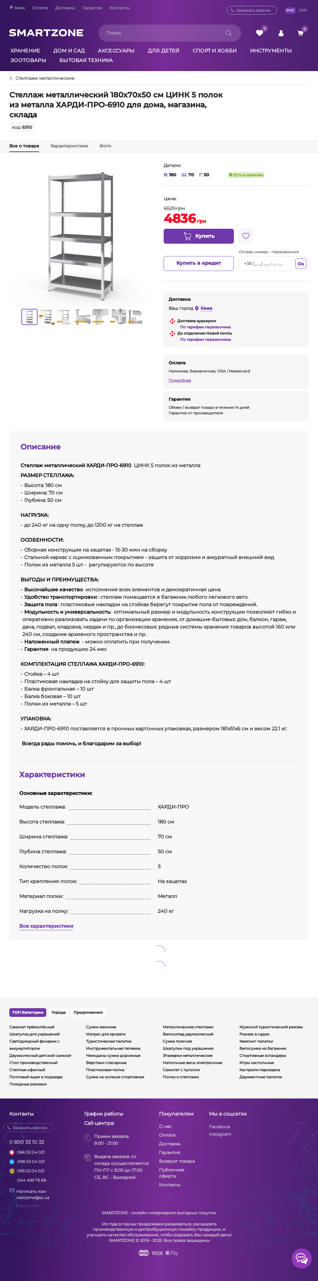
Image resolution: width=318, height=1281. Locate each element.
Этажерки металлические (187, 1055)
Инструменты (271, 51)
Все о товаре (24, 146)
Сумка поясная (177, 1041)
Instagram (220, 1134)
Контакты (119, 7)
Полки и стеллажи (181, 1077)
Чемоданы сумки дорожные (113, 1055)
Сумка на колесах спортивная (115, 1077)
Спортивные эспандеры (262, 1055)
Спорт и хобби (215, 51)
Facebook (219, 1127)
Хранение (25, 51)
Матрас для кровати (105, 1034)
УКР (303, 10)
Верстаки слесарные (106, 1062)
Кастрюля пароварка (259, 1069)
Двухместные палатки (260, 1077)
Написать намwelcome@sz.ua (29, 1194)
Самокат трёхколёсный (31, 1027)
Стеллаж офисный (27, 1069)
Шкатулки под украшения (188, 1048)
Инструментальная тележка (113, 1048)
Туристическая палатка (108, 1041)
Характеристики (69, 146)
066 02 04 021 (31, 1152)
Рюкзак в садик (254, 1034)
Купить (199, 236)
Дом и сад (69, 51)
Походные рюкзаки (28, 1084)
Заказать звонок (253, 10)
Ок (301, 264)
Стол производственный (33, 1062)
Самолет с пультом (181, 1069)
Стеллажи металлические (45, 78)
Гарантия (92, 7)
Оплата (40, 7)
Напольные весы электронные (192, 1062)
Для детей (163, 51)
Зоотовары (28, 60)
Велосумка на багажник (262, 1048)
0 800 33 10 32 (26, 1142)
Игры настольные (256, 1062)
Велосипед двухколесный (188, 1034)
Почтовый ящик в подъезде (35, 1077)
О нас (165, 1126)
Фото (105, 146)
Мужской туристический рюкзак (271, 1027)
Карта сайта (28, 1205)
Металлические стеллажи (188, 1027)
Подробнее (180, 380)
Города (59, 1012)
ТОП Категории (27, 1012)
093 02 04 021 (30, 1170)
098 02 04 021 (31, 1161)
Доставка (65, 7)
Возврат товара (177, 1161)
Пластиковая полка (105, 1069)
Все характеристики (46, 926)
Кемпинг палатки (256, 1041)
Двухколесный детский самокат (40, 1055)
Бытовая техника (86, 60)
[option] (29, 317)
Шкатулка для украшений (34, 1034)
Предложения (88, 1012)
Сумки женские (101, 1027)
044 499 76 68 (31, 1180)
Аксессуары (116, 51)
